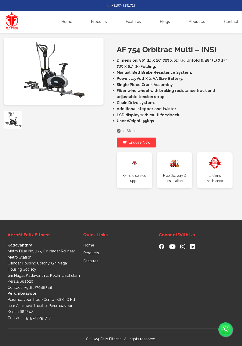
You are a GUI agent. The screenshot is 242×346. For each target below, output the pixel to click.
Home (66, 21)
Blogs (165, 21)
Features (133, 21)
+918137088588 (38, 287)
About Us (197, 21)
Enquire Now (136, 142)
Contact (231, 21)
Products (99, 21)
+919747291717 (37, 318)
